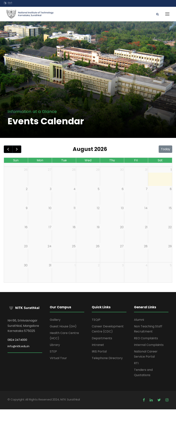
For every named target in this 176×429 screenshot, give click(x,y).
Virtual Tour (58, 358)
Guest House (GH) (63, 326)
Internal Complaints (149, 345)
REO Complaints (146, 338)
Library (55, 345)
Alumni (139, 320)
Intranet (98, 345)
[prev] (8, 149)
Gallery (55, 320)
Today (165, 149)
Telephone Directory (107, 358)
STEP (53, 351)
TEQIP (96, 320)
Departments (102, 338)
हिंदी (10, 3)
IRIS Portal (99, 351)
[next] (16, 149)
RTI (136, 363)
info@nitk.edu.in (18, 346)
